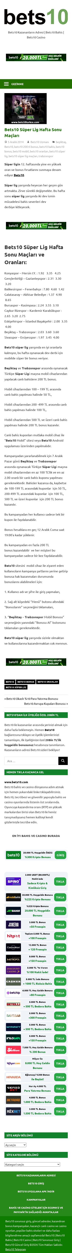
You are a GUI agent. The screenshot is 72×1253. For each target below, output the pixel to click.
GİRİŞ (60, 855)
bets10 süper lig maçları (23, 156)
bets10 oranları (39, 151)
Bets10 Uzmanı (40, 142)
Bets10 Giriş (36, 1183)
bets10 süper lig (16, 687)
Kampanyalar (36, 1199)
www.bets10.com (16, 782)
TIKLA (60, 881)
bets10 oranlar (48, 681)
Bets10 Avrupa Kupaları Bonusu (45, 703)
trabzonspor (46, 156)
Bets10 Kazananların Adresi (36, 1175)
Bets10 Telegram (15, 1249)
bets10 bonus (25, 681)
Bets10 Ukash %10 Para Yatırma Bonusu (32, 698)
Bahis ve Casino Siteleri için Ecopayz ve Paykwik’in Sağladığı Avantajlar (36, 1210)
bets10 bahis (47, 146)
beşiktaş (61, 142)
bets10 (10, 681)
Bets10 (8, 146)
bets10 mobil (21, 151)
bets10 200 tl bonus (26, 146)
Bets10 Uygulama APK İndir (36, 1191)
